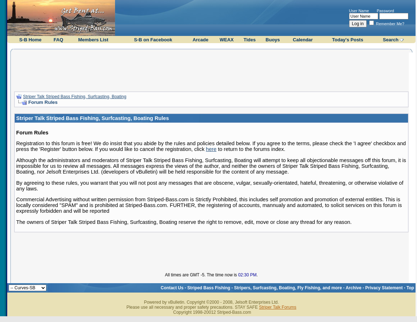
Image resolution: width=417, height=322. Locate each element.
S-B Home (30, 39)
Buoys (273, 39)
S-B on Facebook (153, 39)
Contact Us (172, 287)
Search (390, 39)
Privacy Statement (384, 287)
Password (385, 11)
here (211, 149)
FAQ (58, 39)
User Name (359, 11)
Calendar (303, 39)
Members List (93, 39)
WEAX (227, 39)
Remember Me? (386, 24)
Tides (249, 39)
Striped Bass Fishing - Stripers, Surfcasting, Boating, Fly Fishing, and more (264, 287)
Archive (353, 287)
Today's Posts (347, 39)
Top (410, 287)
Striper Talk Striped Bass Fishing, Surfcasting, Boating (74, 96)
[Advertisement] (211, 69)
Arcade (200, 39)
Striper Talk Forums (277, 307)
